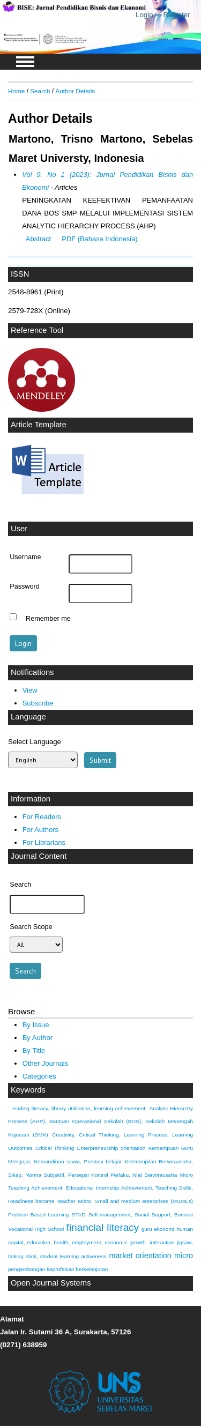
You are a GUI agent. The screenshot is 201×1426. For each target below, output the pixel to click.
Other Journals (45, 1063)
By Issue (36, 1025)
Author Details (75, 90)
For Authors (40, 830)
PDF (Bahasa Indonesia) (99, 239)
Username (25, 557)
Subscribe (38, 703)
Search (40, 90)
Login (144, 15)
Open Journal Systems (51, 1283)
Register (176, 15)
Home (16, 90)
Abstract (38, 239)
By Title (34, 1050)
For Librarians (44, 842)
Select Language (34, 742)
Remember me (48, 618)
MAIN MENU (25, 61)
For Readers (42, 817)
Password (25, 586)
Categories (39, 1076)
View (30, 690)
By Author (38, 1038)
